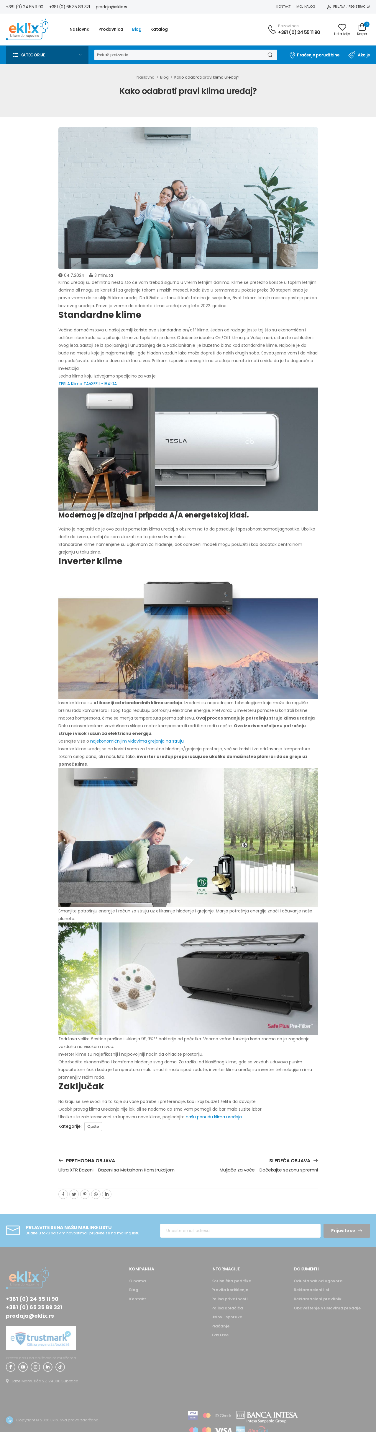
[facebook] (63, 1194)
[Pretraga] (178, 55)
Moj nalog (305, 6)
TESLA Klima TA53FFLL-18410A (87, 384)
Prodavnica (110, 29)
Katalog (159, 29)
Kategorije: (69, 1126)
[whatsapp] (96, 1194)
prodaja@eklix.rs (111, 7)
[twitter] (74, 1194)
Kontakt (283, 6)
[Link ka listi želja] (342, 29)
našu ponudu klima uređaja (214, 1117)
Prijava (336, 6)
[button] (47, 55)
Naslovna (80, 29)
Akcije (359, 54)
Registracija (359, 6)
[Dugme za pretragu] (269, 55)
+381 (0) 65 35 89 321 (69, 7)
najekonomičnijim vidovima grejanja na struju (137, 741)
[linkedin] (106, 1194)
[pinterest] (85, 1194)
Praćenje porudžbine (314, 55)
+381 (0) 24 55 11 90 (24, 7)
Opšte (93, 1126)
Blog (137, 29)
